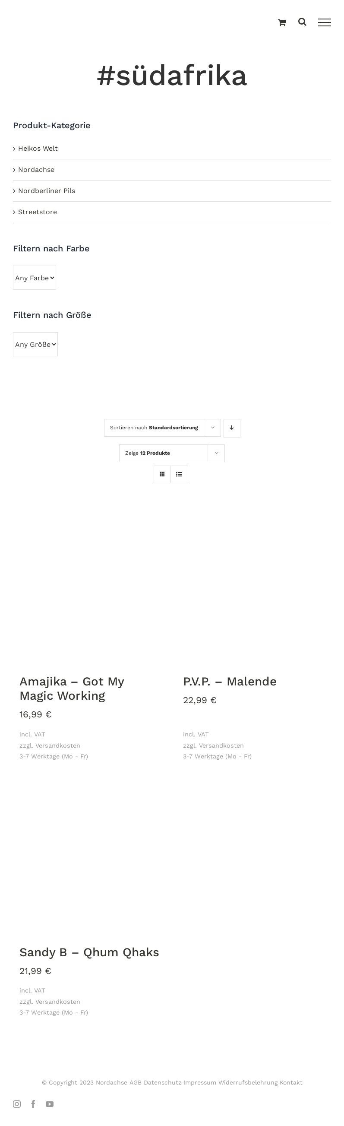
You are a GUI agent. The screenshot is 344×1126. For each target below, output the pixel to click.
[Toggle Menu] (324, 22)
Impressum (199, 1082)
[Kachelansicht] (162, 466)
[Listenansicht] (179, 475)
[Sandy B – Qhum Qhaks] (90, 858)
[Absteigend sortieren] (232, 428)
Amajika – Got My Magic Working (71, 688)
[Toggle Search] (302, 22)
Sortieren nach (154, 428)
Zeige (147, 453)
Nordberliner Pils (46, 191)
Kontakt (291, 1082)
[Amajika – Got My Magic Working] (90, 587)
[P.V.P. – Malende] (254, 587)
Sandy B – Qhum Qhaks (89, 952)
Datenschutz (162, 1082)
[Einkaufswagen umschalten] (282, 23)
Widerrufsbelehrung (248, 1082)
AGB (135, 1082)
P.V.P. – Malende (230, 681)
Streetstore (37, 212)
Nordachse (36, 169)
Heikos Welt (38, 148)
